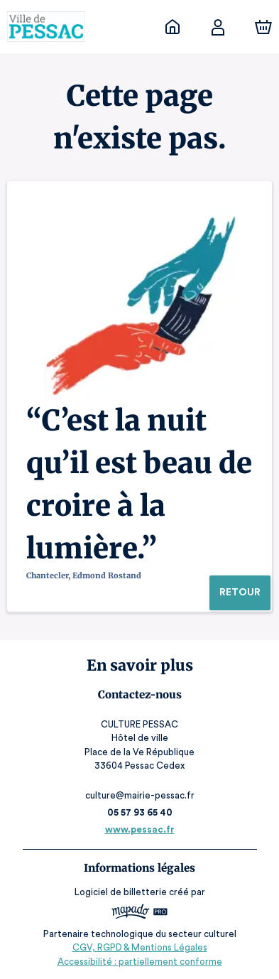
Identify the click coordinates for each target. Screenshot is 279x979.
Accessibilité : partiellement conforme (139, 961)
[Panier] (263, 27)
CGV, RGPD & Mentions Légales (139, 947)
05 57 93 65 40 (139, 812)
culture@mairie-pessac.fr (139, 795)
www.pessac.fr (139, 829)
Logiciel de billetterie (121, 892)
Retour (240, 592)
